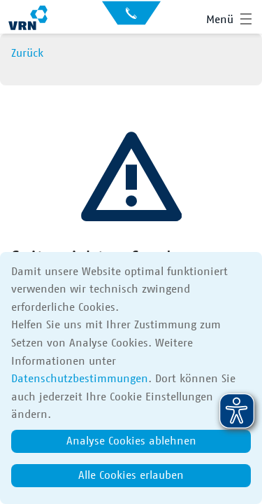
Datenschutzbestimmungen (79, 378)
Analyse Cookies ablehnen (131, 441)
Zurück (27, 53)
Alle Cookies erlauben (131, 475)
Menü (219, 19)
